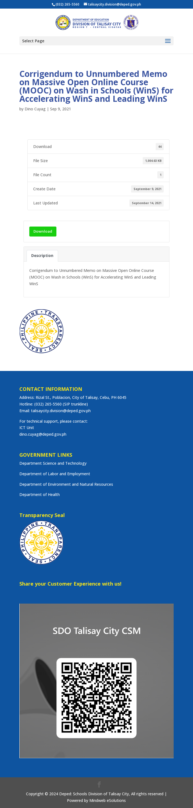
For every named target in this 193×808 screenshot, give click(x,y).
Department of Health (39, 494)
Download (42, 231)
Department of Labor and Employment (54, 473)
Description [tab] (42, 255)
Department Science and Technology (53, 463)
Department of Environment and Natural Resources (66, 484)
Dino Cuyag (35, 108)
